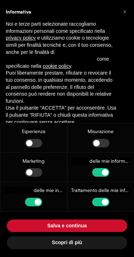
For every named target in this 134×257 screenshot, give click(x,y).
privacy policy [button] (21, 29)
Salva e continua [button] (66, 225)
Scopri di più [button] (67, 242)
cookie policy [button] (57, 57)
